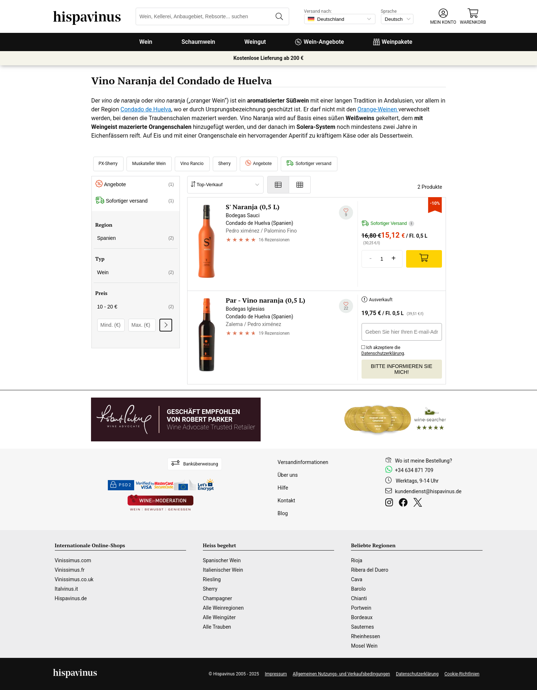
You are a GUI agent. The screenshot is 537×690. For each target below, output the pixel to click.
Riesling (212, 579)
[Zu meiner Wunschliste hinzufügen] (346, 212)
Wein (145, 41)
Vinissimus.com (73, 560)
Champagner (217, 598)
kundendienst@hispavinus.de (428, 491)
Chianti (359, 598)
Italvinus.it (66, 589)
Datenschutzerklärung (383, 353)
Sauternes (362, 627)
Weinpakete (392, 41)
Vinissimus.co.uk (74, 579)
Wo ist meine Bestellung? (423, 461)
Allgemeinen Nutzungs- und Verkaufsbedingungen (341, 673)
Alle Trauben (217, 627)
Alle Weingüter (219, 617)
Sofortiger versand (308, 163)
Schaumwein (198, 41)
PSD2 (121, 485)
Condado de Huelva (146, 109)
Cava (356, 579)
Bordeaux (362, 617)
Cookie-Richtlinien (462, 673)
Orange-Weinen (378, 109)
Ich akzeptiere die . (383, 349)
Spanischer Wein (222, 560)
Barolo (358, 589)
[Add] (424, 259)
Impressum (276, 673)
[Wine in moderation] (160, 503)
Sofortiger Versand (388, 223)
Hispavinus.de (71, 598)
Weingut (255, 41)
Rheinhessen (365, 636)
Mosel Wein (364, 646)
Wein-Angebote (319, 41)
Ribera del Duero (369, 570)
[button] (443, 16)
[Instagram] (390, 503)
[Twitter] (419, 503)
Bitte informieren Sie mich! (401, 369)
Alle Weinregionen (223, 608)
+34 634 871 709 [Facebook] (414, 470)
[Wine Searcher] (395, 419)
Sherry (210, 589)
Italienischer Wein (223, 570)
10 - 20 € (135, 307)
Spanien (135, 238)
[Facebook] (405, 503)
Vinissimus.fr (70, 570)
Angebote (258, 163)
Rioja (356, 560)
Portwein (361, 608)
